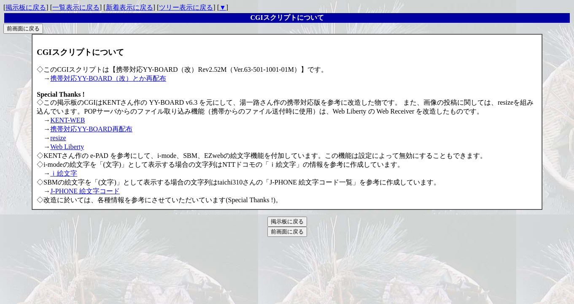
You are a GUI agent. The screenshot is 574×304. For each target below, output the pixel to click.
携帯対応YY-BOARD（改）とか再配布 (108, 78)
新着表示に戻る (129, 7)
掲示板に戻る (25, 7)
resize (58, 137)
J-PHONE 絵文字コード (85, 191)
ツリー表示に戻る (186, 7)
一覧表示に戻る (76, 7)
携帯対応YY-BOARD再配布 (91, 129)
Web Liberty (67, 146)
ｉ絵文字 (63, 173)
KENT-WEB (67, 120)
